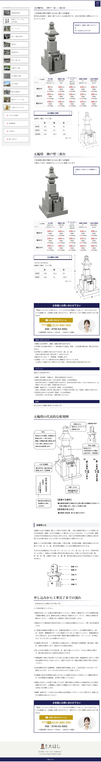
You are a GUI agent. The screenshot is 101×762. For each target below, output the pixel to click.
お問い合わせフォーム (56, 320)
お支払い (12, 131)
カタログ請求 (13, 115)
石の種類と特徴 (52, 113)
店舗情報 (12, 123)
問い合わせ (13, 139)
